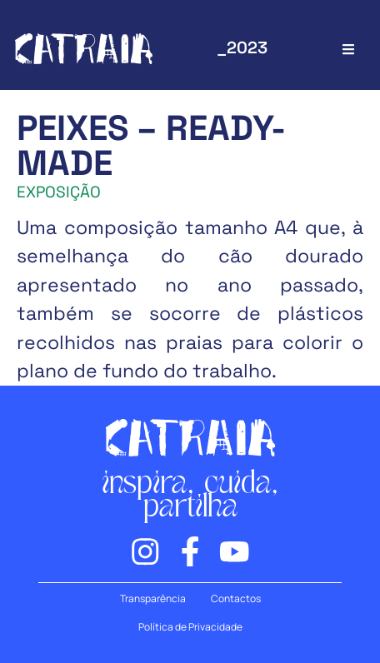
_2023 (242, 47)
